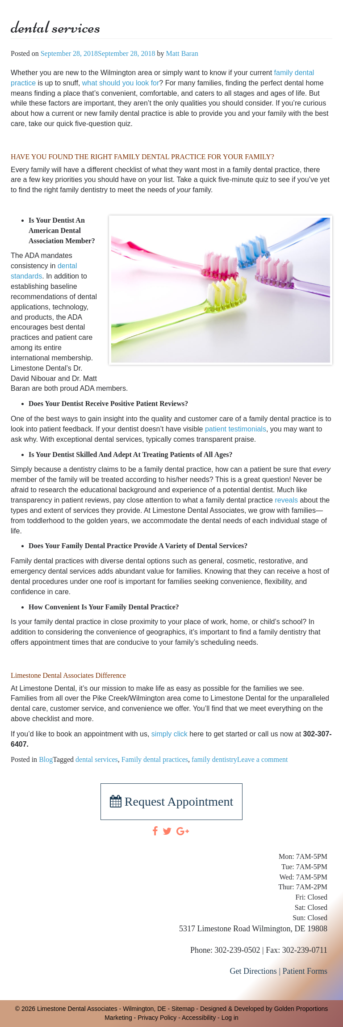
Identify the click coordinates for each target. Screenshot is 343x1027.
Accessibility (199, 1017)
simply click (169, 734)
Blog (46, 759)
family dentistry (214, 759)
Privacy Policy (157, 1017)
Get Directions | (255, 971)
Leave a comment (262, 759)
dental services (96, 759)
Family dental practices (154, 759)
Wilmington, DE (144, 1008)
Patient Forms (304, 971)
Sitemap (183, 1008)
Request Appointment (171, 801)
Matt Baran (182, 53)
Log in (230, 1017)
